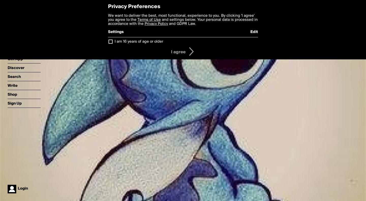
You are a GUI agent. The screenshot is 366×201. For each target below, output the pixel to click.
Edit (254, 32)
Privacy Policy (156, 24)
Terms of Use (149, 20)
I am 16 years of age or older (139, 42)
